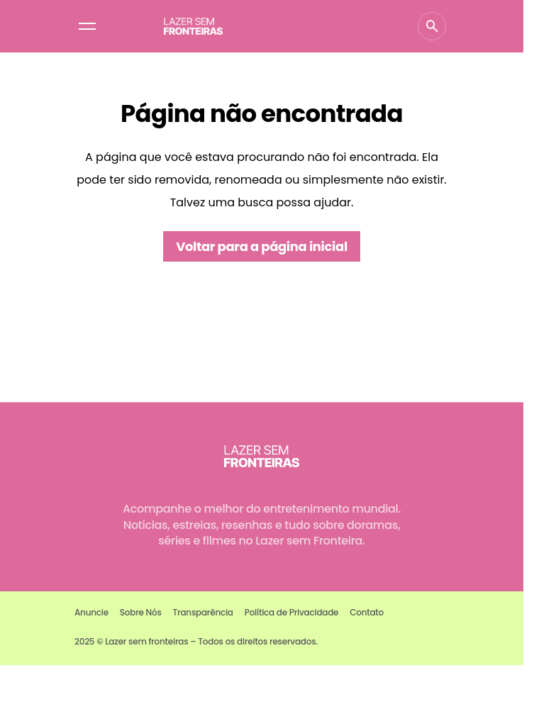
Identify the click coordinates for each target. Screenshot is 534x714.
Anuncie (91, 612)
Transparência (203, 612)
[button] (87, 26)
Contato (367, 612)
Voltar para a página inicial (261, 246)
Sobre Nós (141, 612)
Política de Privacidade (292, 612)
